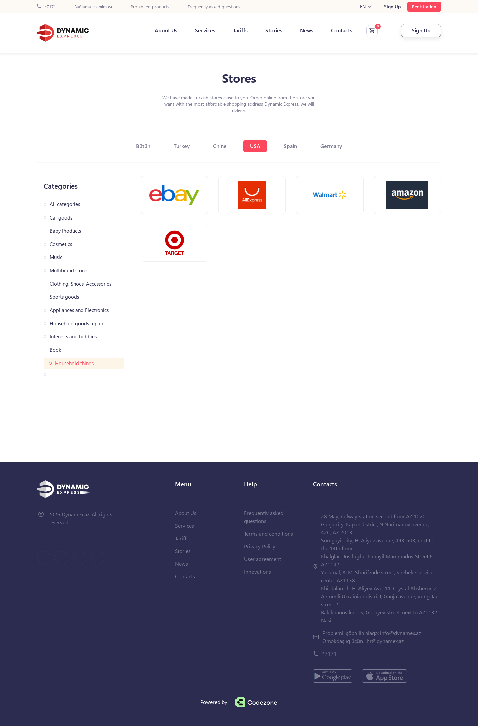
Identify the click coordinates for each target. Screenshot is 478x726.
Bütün (143, 145)
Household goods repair (76, 323)
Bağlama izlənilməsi (93, 6)
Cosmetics (61, 244)
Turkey (182, 145)
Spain (290, 145)
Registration (424, 6)
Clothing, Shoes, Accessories (80, 284)
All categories (65, 204)
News (306, 30)
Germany (331, 145)
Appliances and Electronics (79, 310)
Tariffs (240, 30)
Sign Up (392, 6)
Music (56, 257)
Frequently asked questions (214, 6)
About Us (166, 30)
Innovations (257, 571)
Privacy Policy (259, 546)
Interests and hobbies (73, 336)
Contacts (341, 30)
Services (205, 30)
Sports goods (64, 297)
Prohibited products (150, 6)
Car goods (61, 217)
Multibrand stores (69, 270)
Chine (220, 145)
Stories (273, 30)
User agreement (262, 558)
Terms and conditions (268, 533)
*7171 (46, 6)
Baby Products (65, 231)
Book (55, 350)
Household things (74, 363)
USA (255, 145)
